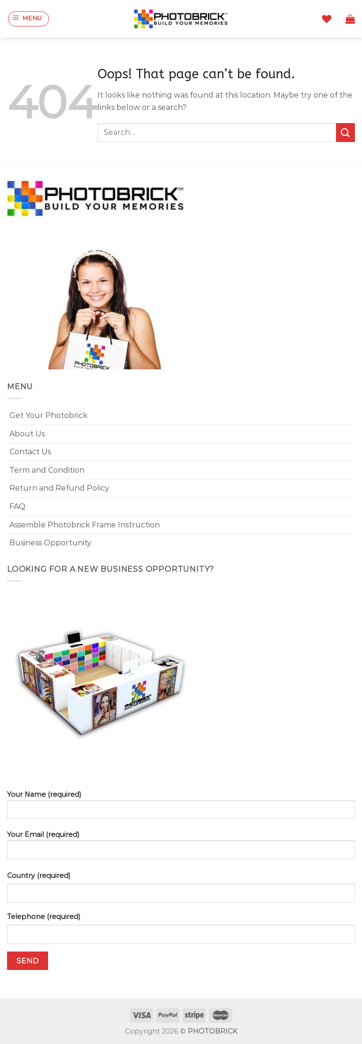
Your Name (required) (181, 808)
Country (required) (38, 875)
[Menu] (28, 18)
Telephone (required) (43, 916)
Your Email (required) (181, 848)
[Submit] (345, 132)
